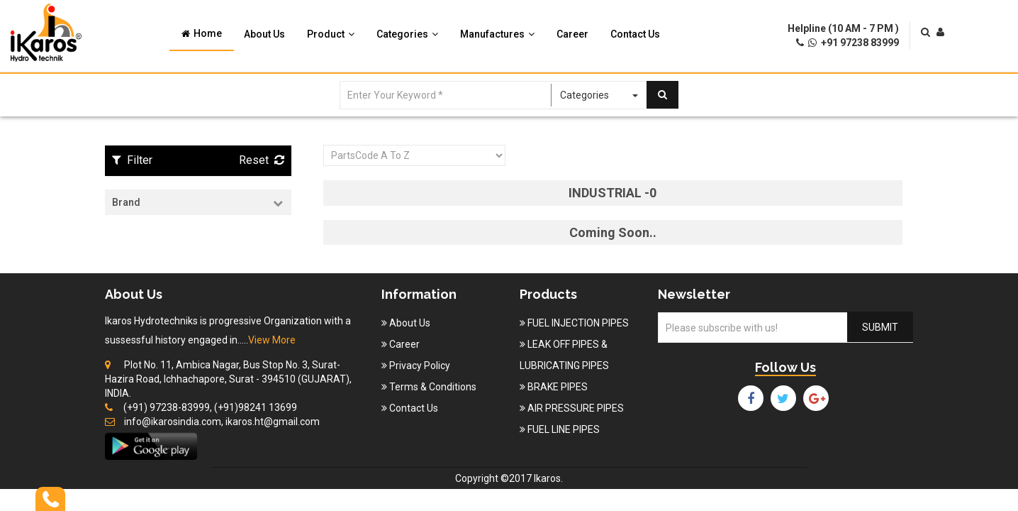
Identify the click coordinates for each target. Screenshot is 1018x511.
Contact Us (635, 34)
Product (330, 34)
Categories (407, 34)
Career (572, 34)
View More (272, 340)
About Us (264, 34)
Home (201, 33)
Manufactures (497, 34)
